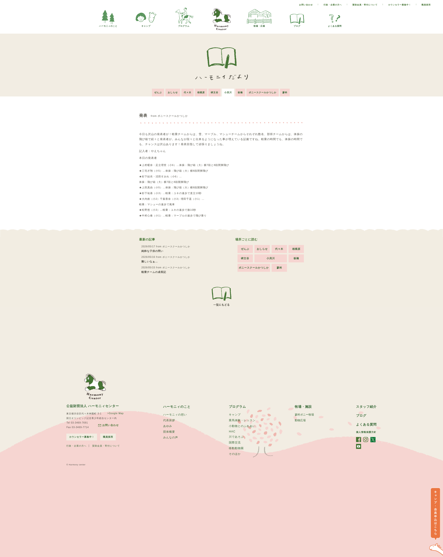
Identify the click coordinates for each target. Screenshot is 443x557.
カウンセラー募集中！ (399, 5)
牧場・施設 (303, 406)
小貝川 (228, 92)
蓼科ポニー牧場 (304, 414)
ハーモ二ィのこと (108, 24)
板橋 (240, 92)
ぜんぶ (158, 92)
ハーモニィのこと (177, 406)
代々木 (187, 92)
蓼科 (284, 92)
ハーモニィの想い (175, 414)
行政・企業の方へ (333, 5)
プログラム (183, 24)
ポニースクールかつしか (262, 92)
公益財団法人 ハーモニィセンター (92, 406)
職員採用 (426, 5)
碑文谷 (214, 92)
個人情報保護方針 (366, 432)
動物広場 (300, 420)
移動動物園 (236, 448)
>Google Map (115, 413)
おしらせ (173, 92)
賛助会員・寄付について (365, 5)
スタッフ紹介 (366, 406)
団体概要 (169, 431)
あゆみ (167, 426)
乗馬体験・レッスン (242, 420)
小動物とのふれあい (242, 426)
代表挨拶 (169, 420)
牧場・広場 (259, 24)
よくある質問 (334, 24)
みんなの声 (170, 437)
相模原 (201, 92)
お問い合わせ (306, 5)
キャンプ (146, 24)
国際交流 (235, 442)
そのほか (235, 454)
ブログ (297, 24)
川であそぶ (236, 436)
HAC (232, 431)
